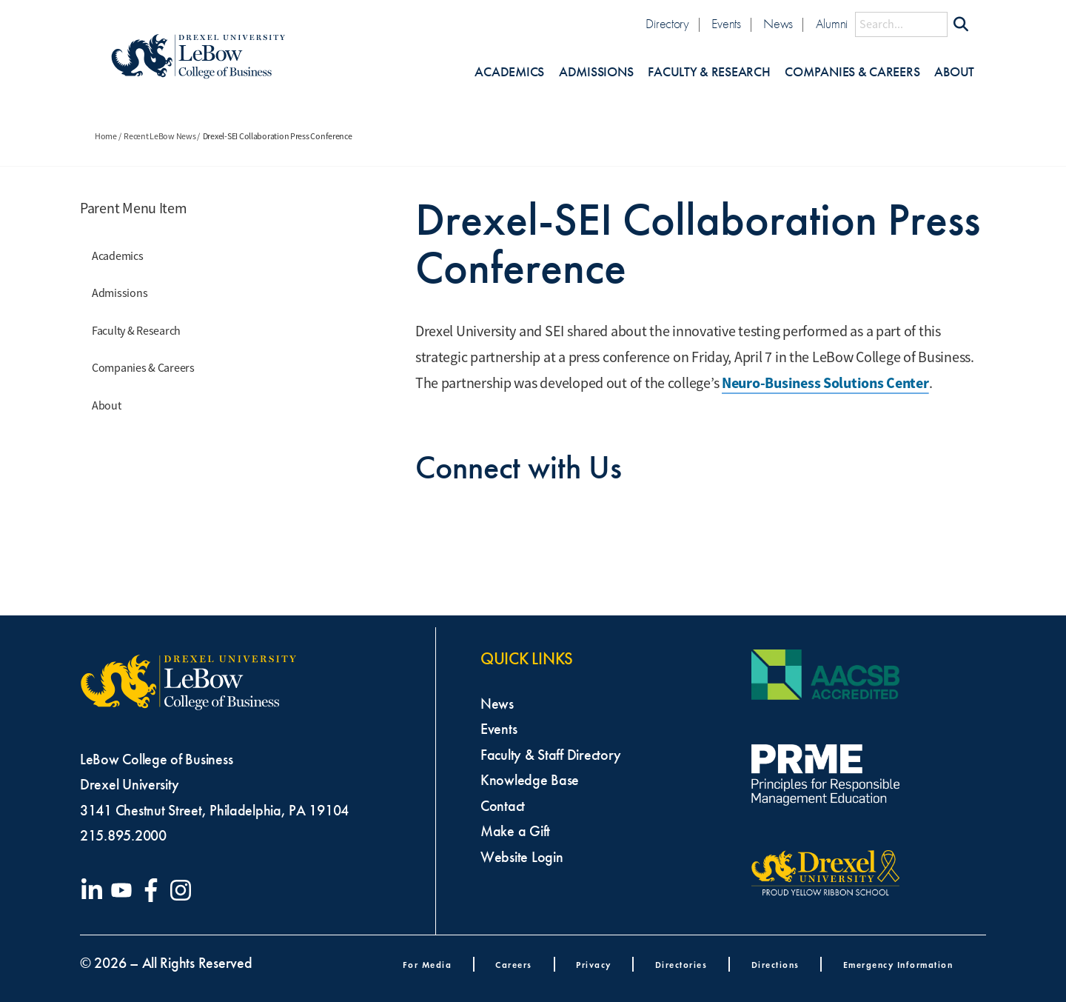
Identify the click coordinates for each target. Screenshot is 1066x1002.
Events (725, 24)
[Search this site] (901, 24)
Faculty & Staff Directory (550, 755)
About (954, 72)
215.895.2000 (123, 835)
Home (106, 136)
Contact (502, 806)
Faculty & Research (709, 72)
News (778, 24)
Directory (667, 24)
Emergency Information (898, 964)
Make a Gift (515, 831)
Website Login (521, 857)
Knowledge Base (529, 780)
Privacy (593, 964)
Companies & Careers (852, 72)
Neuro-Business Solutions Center (825, 383)
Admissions (596, 72)
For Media (427, 964)
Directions (775, 964)
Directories (681, 964)
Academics (509, 72)
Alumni (832, 24)
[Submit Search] (961, 24)
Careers (513, 964)
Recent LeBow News (159, 136)
